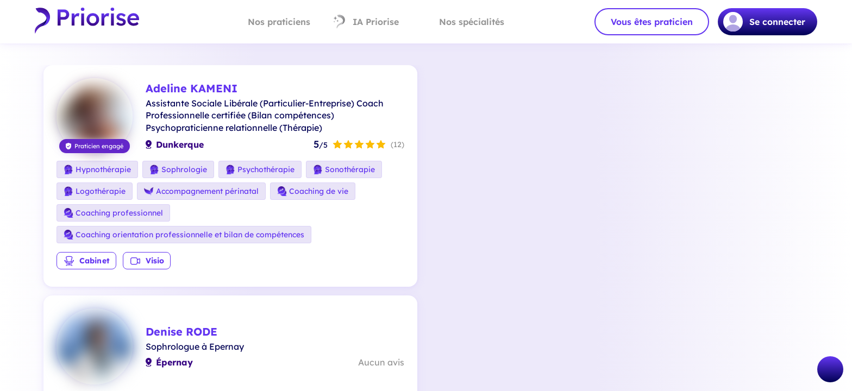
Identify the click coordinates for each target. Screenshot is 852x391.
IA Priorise (365, 22)
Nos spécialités (462, 22)
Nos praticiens (269, 22)
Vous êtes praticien (652, 21)
